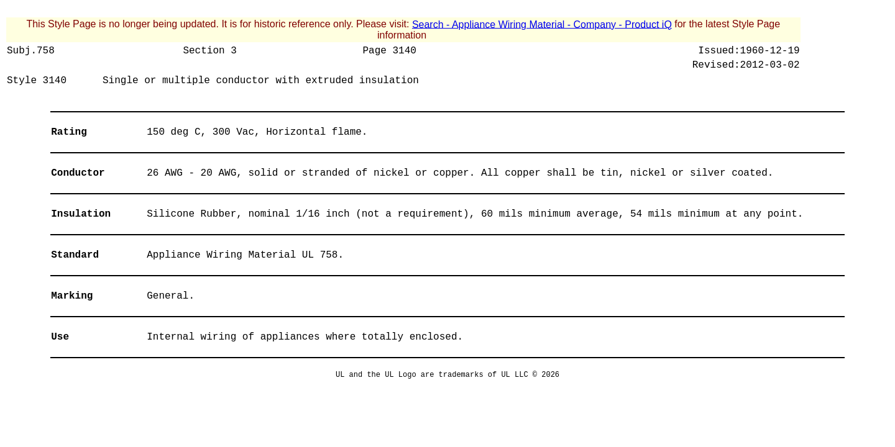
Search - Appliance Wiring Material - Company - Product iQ (542, 24)
